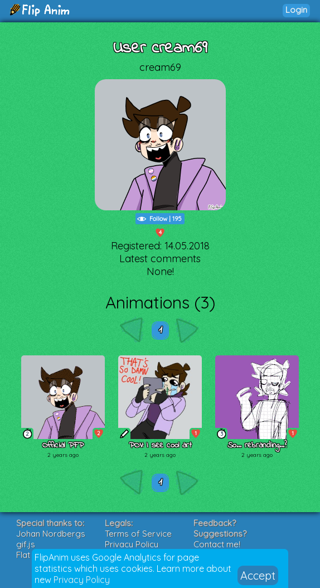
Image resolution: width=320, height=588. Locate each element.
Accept (257, 575)
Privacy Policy (82, 579)
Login (296, 9)
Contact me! (216, 544)
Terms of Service (138, 533)
